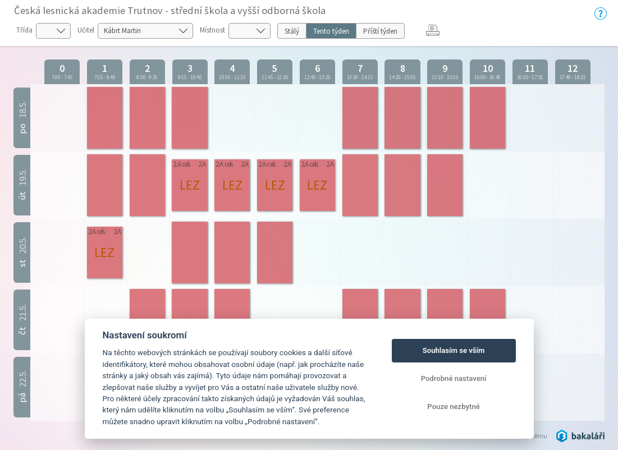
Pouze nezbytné (453, 406)
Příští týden (380, 31)
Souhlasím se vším (454, 350)
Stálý (292, 31)
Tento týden (331, 31)
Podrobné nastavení (454, 378)
